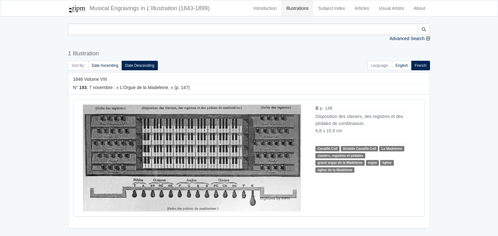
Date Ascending (105, 65)
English (401, 65)
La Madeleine (391, 148)
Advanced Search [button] (407, 38)
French (421, 65)
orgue (372, 162)
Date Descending (139, 65)
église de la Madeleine (335, 170)
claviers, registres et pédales (340, 155)
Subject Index (331, 8)
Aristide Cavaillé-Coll (359, 148)
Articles (362, 8)
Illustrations (297, 8)
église (387, 162)
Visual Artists (391, 8)
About (419, 8)
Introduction (265, 8)
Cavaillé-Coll (328, 148)
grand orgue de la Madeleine (340, 162)
